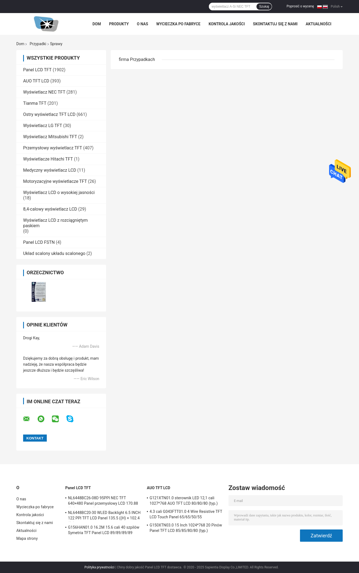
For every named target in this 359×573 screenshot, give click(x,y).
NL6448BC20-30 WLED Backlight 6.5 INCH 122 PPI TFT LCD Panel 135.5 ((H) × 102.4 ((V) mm (104, 516)
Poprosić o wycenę (300, 6)
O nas (142, 24)
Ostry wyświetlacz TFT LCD (49, 114)
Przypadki (38, 44)
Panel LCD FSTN (39, 242)
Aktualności (318, 24)
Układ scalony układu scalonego (54, 253)
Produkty (119, 24)
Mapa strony (27, 538)
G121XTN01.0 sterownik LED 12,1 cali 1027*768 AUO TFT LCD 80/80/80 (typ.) (184, 501)
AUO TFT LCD (36, 81)
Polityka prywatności (99, 567)
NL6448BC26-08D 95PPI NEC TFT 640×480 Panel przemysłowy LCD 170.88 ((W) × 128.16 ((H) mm (103, 501)
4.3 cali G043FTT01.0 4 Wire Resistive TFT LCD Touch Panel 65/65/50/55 (186, 514)
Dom (96, 24)
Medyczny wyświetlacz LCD (49, 170)
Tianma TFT (34, 103)
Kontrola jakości (227, 24)
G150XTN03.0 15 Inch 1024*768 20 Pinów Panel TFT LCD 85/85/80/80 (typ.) (186, 528)
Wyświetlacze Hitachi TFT (48, 159)
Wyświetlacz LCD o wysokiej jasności (59, 192)
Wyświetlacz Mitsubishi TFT (50, 136)
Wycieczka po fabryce (178, 24)
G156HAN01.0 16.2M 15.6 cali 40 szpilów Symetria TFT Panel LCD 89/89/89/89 (103, 530)
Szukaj (264, 6)
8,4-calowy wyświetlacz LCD (50, 209)
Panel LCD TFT (37, 69)
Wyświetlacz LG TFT (42, 125)
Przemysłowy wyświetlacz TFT (52, 147)
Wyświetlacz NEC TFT (44, 92)
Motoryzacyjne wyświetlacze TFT (55, 181)
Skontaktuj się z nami (275, 24)
